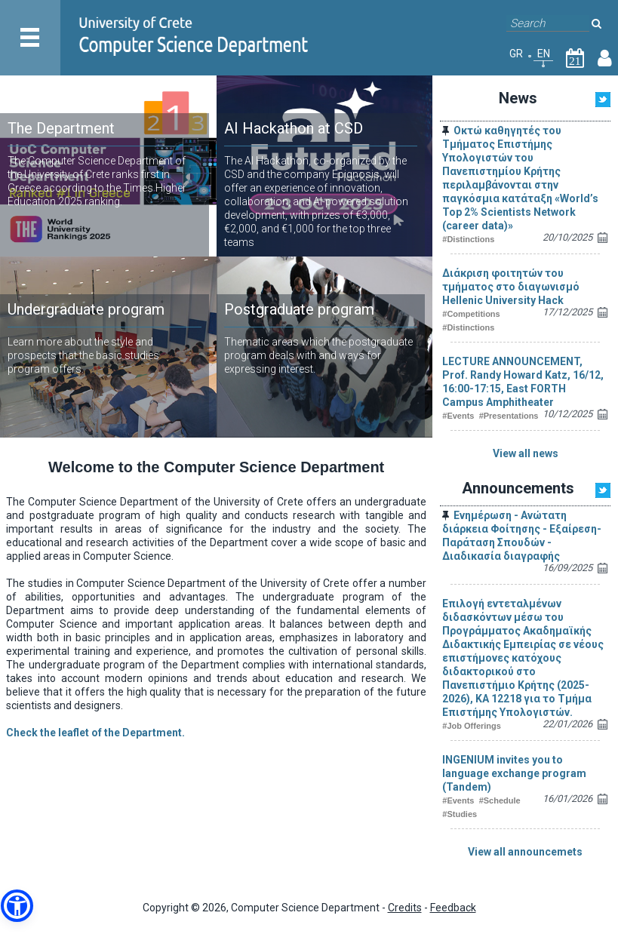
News (518, 98)
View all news (525, 453)
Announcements (518, 488)
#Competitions (471, 313)
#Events (458, 415)
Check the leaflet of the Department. (95, 733)
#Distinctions (468, 239)
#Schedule (500, 800)
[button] (17, 906)
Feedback (453, 908)
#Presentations (509, 415)
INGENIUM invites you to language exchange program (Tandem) (514, 773)
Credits (405, 908)
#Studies (459, 814)
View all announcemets (525, 852)
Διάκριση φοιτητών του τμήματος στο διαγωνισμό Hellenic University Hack (511, 286)
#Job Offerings (471, 725)
